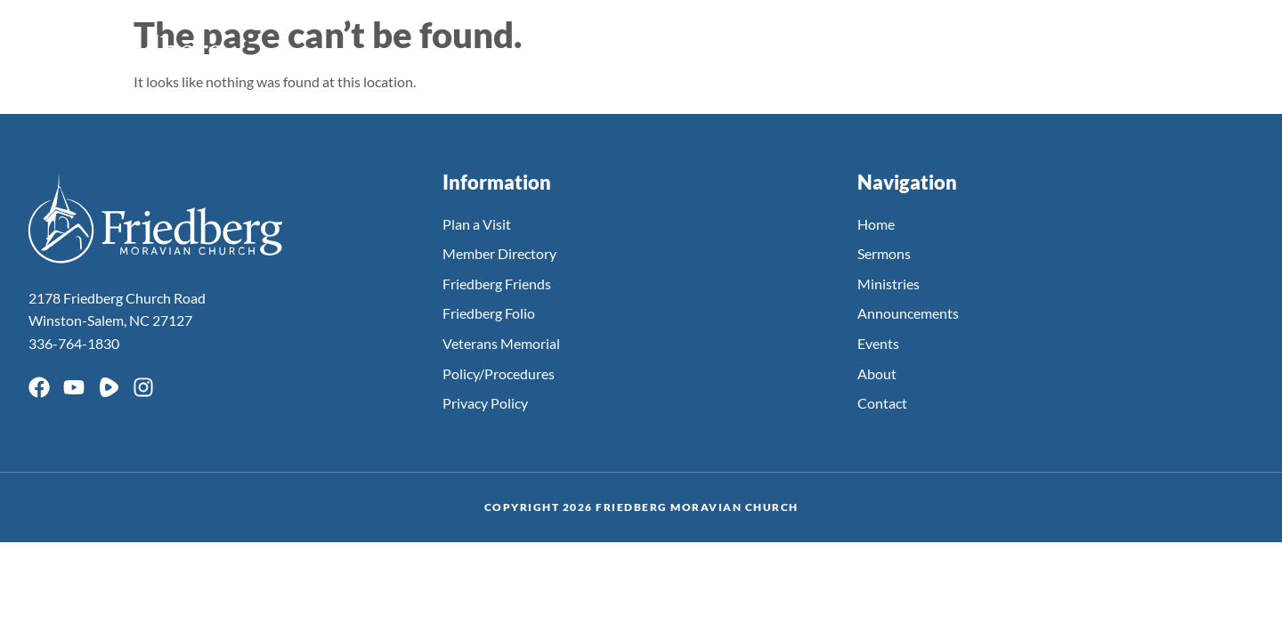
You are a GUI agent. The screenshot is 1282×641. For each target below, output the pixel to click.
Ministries (783, 47)
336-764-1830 (73, 343)
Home (876, 223)
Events (872, 47)
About (1093, 47)
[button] (1229, 49)
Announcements (984, 47)
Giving (1167, 47)
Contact (882, 402)
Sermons (687, 47)
